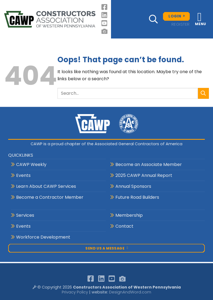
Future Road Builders (137, 197)
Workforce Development (43, 237)
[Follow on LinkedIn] (104, 15)
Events (23, 175)
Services (25, 215)
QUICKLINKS (20, 155)
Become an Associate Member (148, 164)
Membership (129, 215)
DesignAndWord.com (130, 292)
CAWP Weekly (31, 164)
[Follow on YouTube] (104, 23)
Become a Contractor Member (49, 197)
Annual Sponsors (133, 186)
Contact (124, 226)
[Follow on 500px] (104, 31)
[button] (153, 19)
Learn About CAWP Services (46, 186)
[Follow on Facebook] (104, 7)
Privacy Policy (75, 292)
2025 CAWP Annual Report (143, 175)
